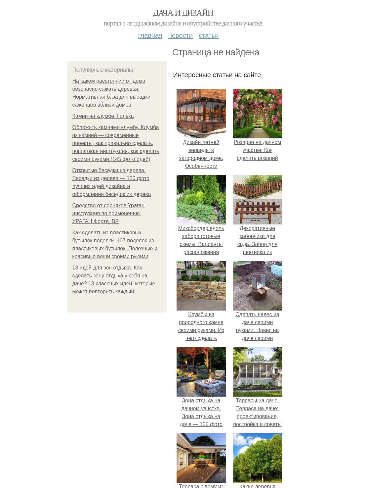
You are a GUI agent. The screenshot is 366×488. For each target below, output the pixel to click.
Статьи (209, 35)
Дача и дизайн (183, 13)
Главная (150, 35)
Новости (180, 35)
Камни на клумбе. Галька (103, 116)
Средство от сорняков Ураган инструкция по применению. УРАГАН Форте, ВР (108, 213)
